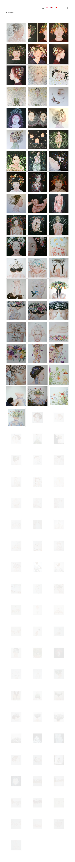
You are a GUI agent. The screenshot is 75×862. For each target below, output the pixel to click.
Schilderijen (10, 12)
